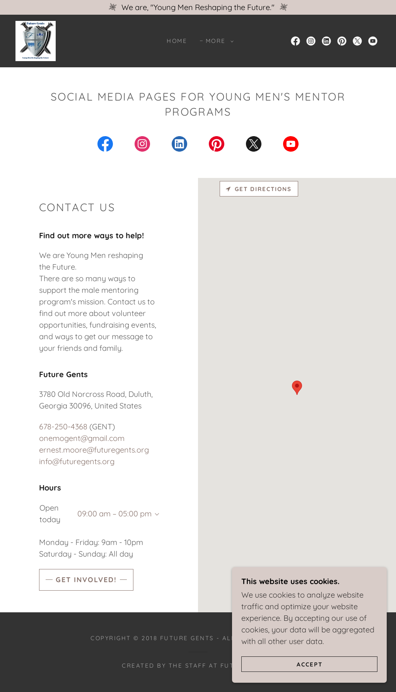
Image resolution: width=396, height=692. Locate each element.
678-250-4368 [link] (63, 426)
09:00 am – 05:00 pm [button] (114, 513)
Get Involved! (86, 579)
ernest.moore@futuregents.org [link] (94, 449)
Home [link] (177, 40)
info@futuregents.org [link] (76, 461)
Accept (310, 664)
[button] (217, 41)
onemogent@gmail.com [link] (82, 438)
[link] (35, 40)
